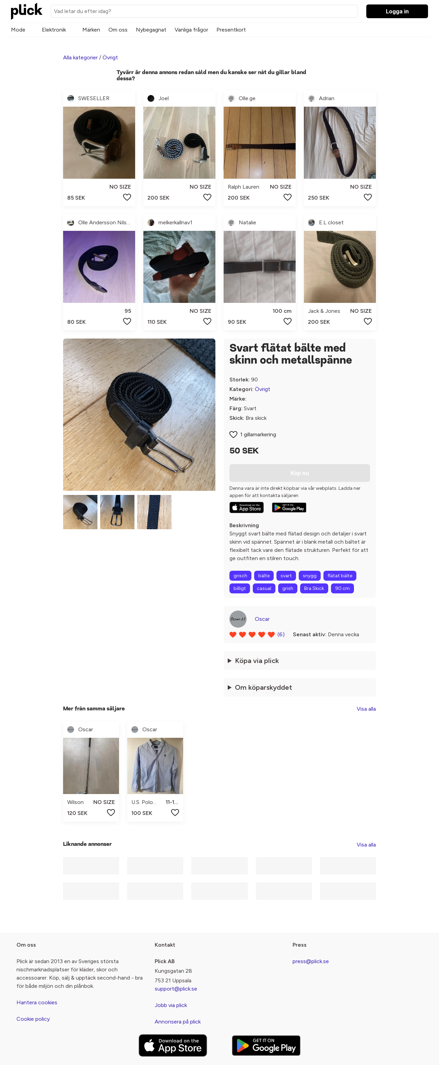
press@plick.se (311, 961)
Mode (18, 29)
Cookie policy (33, 1019)
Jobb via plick (171, 1005)
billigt (240, 588)
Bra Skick (314, 588)
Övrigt (110, 57)
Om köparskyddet (263, 687)
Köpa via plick (257, 660)
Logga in (397, 11)
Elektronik (54, 29)
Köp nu (299, 473)
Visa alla (366, 709)
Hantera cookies (36, 1002)
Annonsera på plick (178, 1021)
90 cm (342, 588)
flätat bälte (340, 576)
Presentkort (231, 29)
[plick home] (27, 11)
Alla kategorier (80, 57)
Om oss (118, 29)
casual (264, 588)
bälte (264, 576)
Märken (91, 29)
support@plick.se (176, 988)
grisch (240, 576)
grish (287, 588)
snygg (310, 576)
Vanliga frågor (191, 29)
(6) (281, 634)
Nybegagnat (151, 29)
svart (286, 576)
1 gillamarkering (258, 434)
